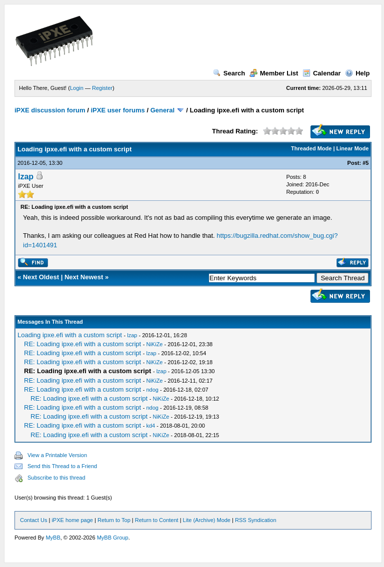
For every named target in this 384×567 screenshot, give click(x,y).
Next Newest (83, 277)
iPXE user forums (117, 110)
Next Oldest (41, 277)
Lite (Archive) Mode (206, 520)
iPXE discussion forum (50, 110)
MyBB (53, 538)
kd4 (150, 426)
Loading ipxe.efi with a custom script (70, 335)
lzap (26, 176)
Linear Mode (352, 148)
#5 (365, 163)
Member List (274, 73)
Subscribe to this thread (57, 478)
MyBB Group (112, 538)
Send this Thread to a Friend (62, 466)
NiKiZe (154, 344)
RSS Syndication (255, 520)
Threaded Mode (311, 148)
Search (229, 73)
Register (102, 88)
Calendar (321, 73)
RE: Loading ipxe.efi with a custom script (82, 344)
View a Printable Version (57, 455)
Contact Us (33, 520)
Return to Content (156, 520)
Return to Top (114, 520)
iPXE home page (72, 520)
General (162, 110)
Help (357, 73)
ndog (152, 390)
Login (77, 88)
